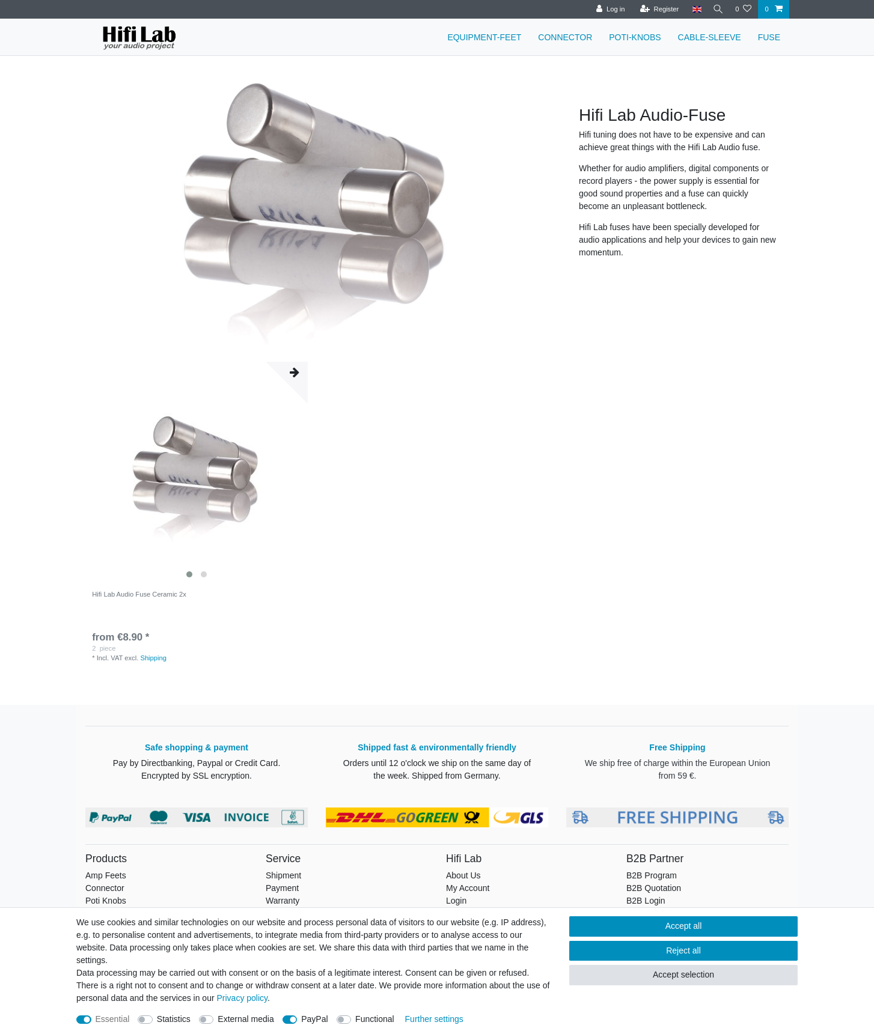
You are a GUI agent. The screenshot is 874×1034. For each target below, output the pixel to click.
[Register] (656, 9)
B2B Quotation (653, 888)
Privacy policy (241, 998)
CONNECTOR (565, 37)
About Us (463, 875)
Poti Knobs (105, 900)
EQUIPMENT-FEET (484, 37)
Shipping (153, 657)
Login (456, 900)
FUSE (769, 37)
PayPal (314, 1019)
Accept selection (683, 974)
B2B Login (645, 900)
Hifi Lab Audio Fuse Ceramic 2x (139, 594)
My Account (467, 888)
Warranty (282, 900)
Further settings (434, 1019)
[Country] (693, 9)
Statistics (174, 1019)
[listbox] (196, 473)
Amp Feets (105, 875)
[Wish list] (743, 9)
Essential (113, 1019)
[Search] (716, 9)
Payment (282, 888)
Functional (374, 1019)
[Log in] (607, 9)
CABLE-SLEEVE (709, 37)
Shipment (283, 875)
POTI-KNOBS (635, 37)
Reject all (683, 950)
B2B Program (651, 875)
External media (246, 1019)
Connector (104, 888)
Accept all (683, 926)
